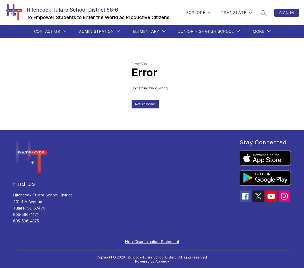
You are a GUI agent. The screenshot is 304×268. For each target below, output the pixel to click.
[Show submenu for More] (258, 31)
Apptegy (162, 261)
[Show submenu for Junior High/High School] (206, 31)
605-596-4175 (26, 221)
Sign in (286, 12)
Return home (145, 104)
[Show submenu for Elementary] (146, 31)
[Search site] (263, 13)
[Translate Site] (236, 13)
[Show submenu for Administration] (96, 31)
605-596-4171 (25, 214)
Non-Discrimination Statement (152, 241)
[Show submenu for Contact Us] (47, 31)
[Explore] (198, 13)
